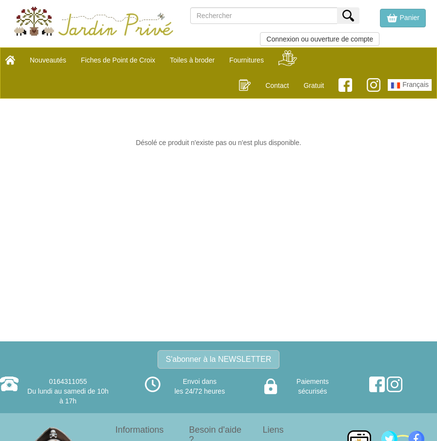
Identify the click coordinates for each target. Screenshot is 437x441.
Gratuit (313, 85)
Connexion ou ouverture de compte (319, 39)
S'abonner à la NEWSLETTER (218, 359)
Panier (402, 18)
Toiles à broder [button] (192, 60)
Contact (277, 85)
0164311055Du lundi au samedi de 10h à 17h (68, 391)
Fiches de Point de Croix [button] (118, 60)
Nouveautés (48, 60)
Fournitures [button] (246, 60)
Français (410, 85)
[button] (402, 18)
